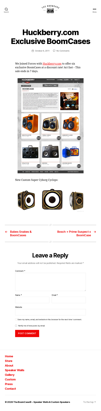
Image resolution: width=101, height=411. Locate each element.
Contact (10, 390)
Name (18, 297)
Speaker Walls (14, 372)
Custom (10, 381)
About (9, 367)
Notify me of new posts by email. (31, 327)
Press (9, 386)
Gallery (9, 377)
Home (9, 358)
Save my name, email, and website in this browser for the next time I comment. (50, 322)
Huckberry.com (52, 65)
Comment (20, 273)
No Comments (62, 53)
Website (18, 309)
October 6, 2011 (42, 53)
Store (8, 363)
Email (55, 297)
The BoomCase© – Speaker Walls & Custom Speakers (41, 404)
